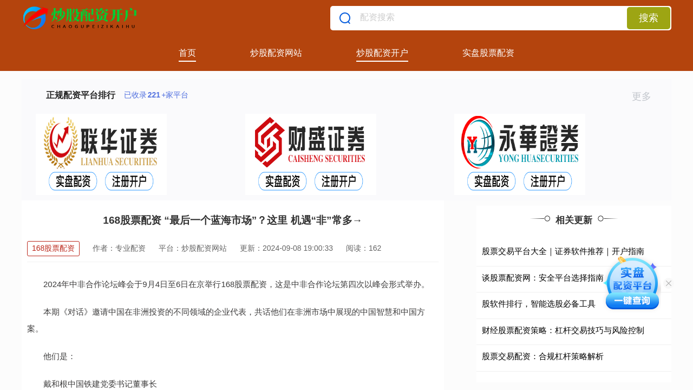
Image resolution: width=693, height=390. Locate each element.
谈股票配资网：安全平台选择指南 (543, 277)
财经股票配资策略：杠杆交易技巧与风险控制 (563, 330)
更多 (646, 96)
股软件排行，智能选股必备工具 (539, 303)
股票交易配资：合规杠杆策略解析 (543, 356)
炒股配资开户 (382, 52)
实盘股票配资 (488, 52)
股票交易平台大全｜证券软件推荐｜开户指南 (563, 251)
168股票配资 (53, 248)
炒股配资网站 (276, 52)
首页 (187, 52)
